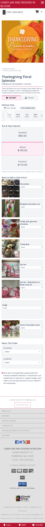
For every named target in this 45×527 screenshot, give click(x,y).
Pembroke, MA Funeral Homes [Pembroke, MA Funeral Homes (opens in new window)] (16, 507)
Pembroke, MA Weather (10, 515)
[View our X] (24, 443)
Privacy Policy (7, 518)
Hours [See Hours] (37, 524)
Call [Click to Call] (7, 524)
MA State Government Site (33, 515)
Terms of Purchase (23, 518)
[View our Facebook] (17, 443)
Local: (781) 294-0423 (22, 459)
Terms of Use (38, 518)
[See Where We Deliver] (23, 405)
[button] (38, 12)
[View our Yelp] (28, 443)
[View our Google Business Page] (20, 443)
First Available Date (28, 108)
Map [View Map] (22, 524)
